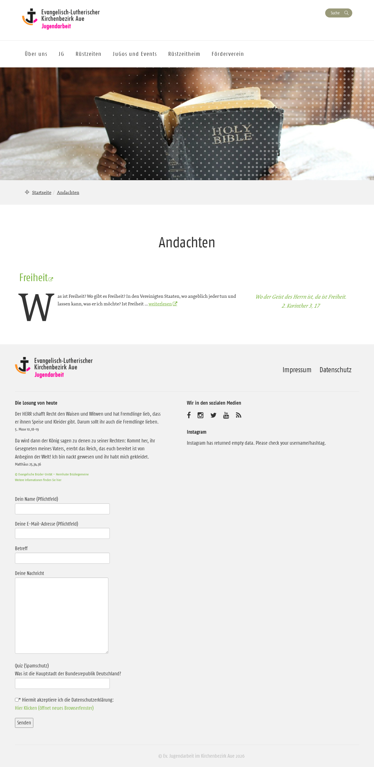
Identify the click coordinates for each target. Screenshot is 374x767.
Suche (335, 13)
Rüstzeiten (89, 53)
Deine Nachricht (61, 612)
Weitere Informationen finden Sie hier (38, 480)
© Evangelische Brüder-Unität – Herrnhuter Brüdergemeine (52, 474)
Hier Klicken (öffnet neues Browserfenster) (54, 708)
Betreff (62, 553)
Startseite (41, 192)
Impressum (297, 369)
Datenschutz (335, 369)
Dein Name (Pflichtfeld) (62, 504)
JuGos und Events (135, 53)
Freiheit (33, 277)
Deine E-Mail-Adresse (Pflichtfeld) (62, 529)
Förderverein (228, 53)
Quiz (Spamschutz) (89, 675)
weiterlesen (160, 304)
